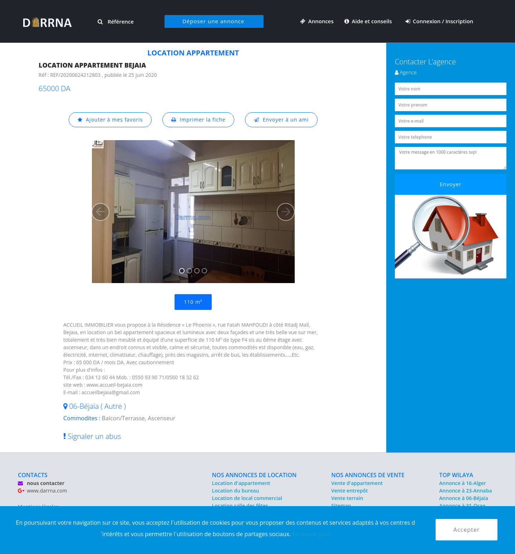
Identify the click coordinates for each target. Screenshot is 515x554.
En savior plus (311, 534)
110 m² (193, 301)
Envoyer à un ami (281, 119)
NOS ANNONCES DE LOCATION (254, 475)
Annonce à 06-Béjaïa (463, 498)
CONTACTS (33, 475)
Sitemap (341, 505)
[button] (100, 212)
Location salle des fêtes (240, 505)
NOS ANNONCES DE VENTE (367, 475)
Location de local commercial (247, 498)
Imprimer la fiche (198, 119)
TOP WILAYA (456, 475)
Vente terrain (347, 498)
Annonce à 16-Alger (462, 483)
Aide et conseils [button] (368, 21)
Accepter (466, 530)
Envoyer (451, 184)
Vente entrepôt (349, 490)
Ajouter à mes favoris (110, 119)
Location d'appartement (241, 483)
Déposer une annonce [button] (213, 21)
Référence (116, 21)
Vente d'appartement (357, 483)
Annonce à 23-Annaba (465, 490)
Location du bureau (235, 490)
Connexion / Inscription (440, 21)
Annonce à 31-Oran (462, 505)
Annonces (317, 21)
